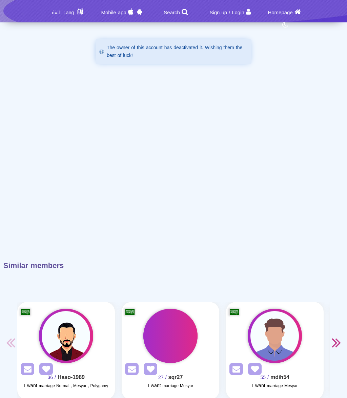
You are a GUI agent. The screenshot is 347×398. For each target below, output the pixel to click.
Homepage (280, 12)
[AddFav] (44, 370)
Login (238, 12)
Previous (10, 342)
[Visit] (66, 336)
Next (336, 342)
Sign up (218, 12)
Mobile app (113, 12)
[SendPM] (25, 370)
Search (172, 12)
